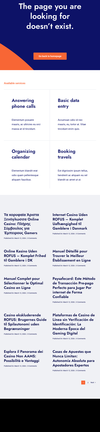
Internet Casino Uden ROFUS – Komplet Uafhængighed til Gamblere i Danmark (70, 221)
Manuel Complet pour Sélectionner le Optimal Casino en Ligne (23, 283)
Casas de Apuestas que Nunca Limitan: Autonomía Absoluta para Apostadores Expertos (74, 358)
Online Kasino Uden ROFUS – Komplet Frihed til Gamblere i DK (25, 256)
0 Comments (32, 238)
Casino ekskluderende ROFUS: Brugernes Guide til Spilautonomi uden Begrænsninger (25, 321)
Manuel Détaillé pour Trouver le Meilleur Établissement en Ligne (72, 256)
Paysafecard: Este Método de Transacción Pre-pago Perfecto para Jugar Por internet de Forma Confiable (74, 287)
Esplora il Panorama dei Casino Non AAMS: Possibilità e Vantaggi (23, 356)
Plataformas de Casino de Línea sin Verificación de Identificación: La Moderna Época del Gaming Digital (74, 324)
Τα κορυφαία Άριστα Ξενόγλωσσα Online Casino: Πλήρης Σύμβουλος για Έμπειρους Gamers (21, 224)
